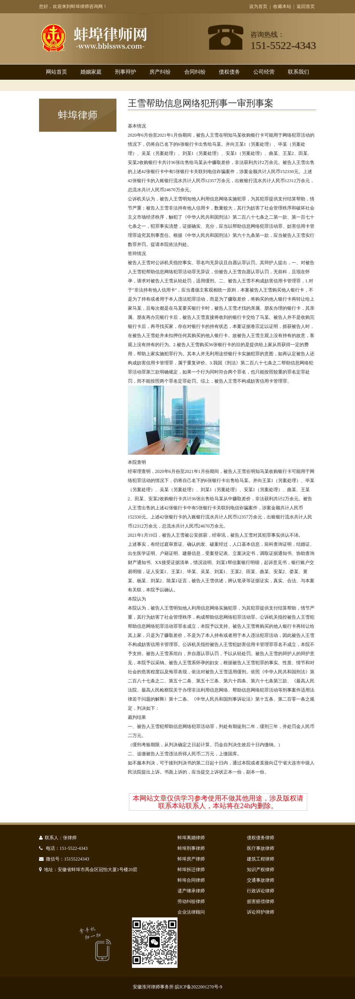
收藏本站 (282, 6)
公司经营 (264, 72)
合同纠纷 (195, 72)
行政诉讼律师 (260, 890)
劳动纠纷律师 (191, 901)
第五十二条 (180, 681)
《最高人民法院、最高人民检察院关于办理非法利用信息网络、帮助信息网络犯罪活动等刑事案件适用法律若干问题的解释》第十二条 (221, 690)
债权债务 (229, 72)
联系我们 (298, 72)
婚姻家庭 (91, 72)
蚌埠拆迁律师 (191, 869)
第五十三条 (207, 681)
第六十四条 (234, 681)
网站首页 (56, 72)
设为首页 (258, 6)
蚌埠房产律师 (191, 859)
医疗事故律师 (260, 848)
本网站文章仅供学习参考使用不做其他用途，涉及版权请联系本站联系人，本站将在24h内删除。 (218, 802)
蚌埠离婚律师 (191, 837)
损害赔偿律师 (260, 901)
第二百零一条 (291, 699)
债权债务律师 (260, 837)
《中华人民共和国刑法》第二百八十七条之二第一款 (234, 217)
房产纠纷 (160, 72)
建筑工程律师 (260, 859)
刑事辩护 (125, 72)
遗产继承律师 (191, 890)
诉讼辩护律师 (260, 912)
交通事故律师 (260, 880)
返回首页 (306, 6)
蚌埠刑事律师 (191, 848)
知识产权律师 (260, 869)
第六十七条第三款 (269, 681)
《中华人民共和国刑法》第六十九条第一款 (225, 235)
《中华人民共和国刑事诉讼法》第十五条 (232, 699)
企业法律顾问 (191, 912)
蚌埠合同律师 (191, 880)
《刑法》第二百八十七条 (247, 363)
